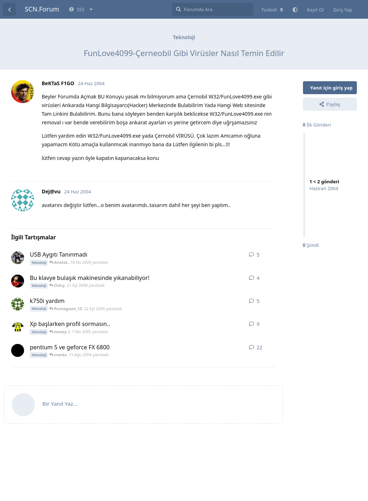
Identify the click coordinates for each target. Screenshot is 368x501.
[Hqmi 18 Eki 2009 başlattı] (17, 257)
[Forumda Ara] (212, 9)
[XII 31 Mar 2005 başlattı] (17, 327)
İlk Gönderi (317, 124)
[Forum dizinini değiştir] (272, 9)
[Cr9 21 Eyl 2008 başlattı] (17, 281)
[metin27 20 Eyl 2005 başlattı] (17, 304)
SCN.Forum (42, 9)
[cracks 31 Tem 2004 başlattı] (17, 350)
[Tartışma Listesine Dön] (9, 9)
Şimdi (311, 245)
